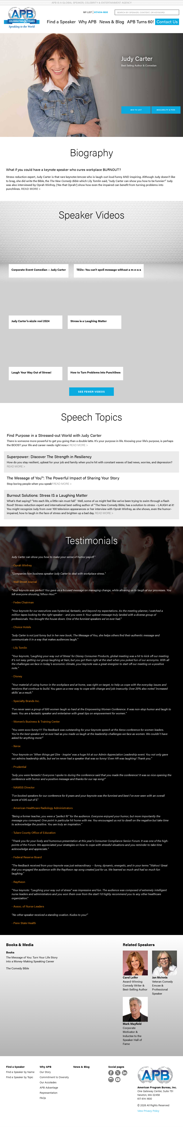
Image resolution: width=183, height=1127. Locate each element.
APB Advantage (49, 1087)
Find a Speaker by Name (20, 1072)
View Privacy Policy (148, 1111)
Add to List (136, 110)
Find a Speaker (61, 21)
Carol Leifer (130, 977)
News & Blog (111, 21)
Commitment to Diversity (54, 1077)
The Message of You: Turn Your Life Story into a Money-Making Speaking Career (32, 959)
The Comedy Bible (17, 968)
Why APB (87, 21)
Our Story (45, 1072)
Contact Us (167, 22)
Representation (48, 1092)
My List (87, 12)
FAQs (43, 1098)
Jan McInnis (159, 977)
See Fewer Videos (91, 391)
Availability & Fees (166, 110)
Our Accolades (48, 1082)
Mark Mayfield (132, 1024)
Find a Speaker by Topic (19, 1077)
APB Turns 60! (140, 21)
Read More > (31, 189)
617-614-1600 (101, 12)
